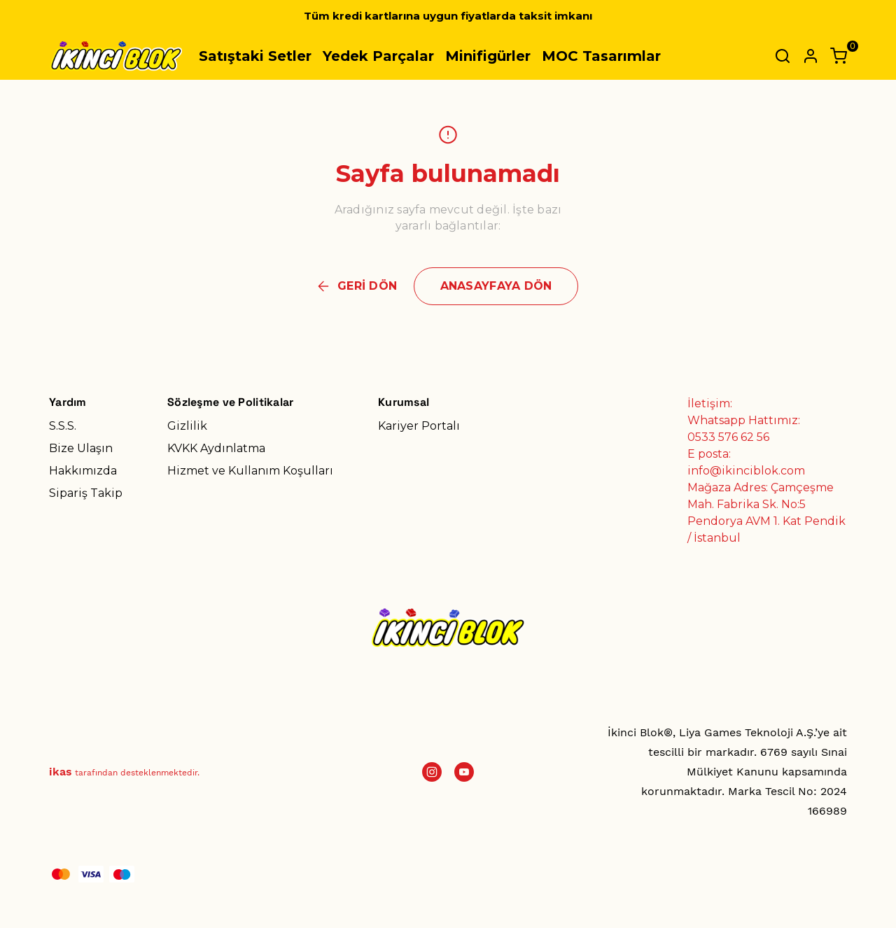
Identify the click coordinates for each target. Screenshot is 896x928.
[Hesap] (811, 56)
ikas (60, 771)
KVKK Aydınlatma (216, 448)
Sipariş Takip (85, 493)
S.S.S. (62, 426)
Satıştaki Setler (255, 56)
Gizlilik (187, 426)
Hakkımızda (83, 470)
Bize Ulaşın (81, 448)
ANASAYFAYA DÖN (496, 286)
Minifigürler (488, 56)
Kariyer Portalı (419, 426)
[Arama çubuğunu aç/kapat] (783, 56)
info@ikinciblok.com (746, 470)
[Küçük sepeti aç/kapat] (839, 56)
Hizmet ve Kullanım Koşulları (250, 470)
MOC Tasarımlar (601, 56)
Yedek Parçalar (378, 56)
